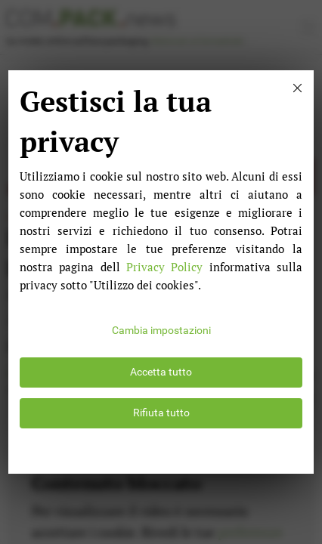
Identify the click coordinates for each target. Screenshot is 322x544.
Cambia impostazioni (161, 330)
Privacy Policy (164, 266)
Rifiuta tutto (161, 412)
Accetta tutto (161, 372)
